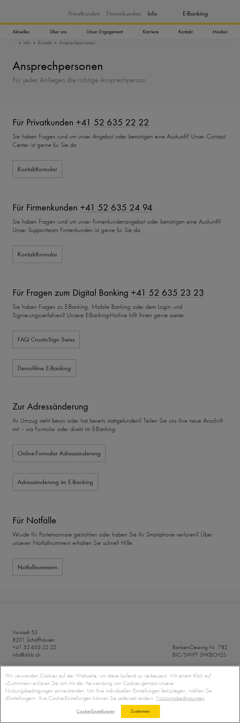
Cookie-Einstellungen (96, 711)
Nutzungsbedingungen (180, 698)
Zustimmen (140, 711)
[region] (120, 694)
